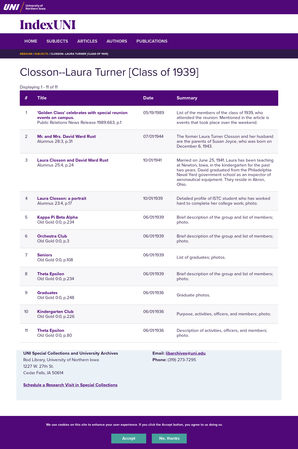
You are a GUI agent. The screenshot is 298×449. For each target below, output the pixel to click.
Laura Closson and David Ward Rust (72, 160)
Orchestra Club (52, 235)
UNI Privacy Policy (238, 424)
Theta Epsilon (50, 273)
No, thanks (169, 438)
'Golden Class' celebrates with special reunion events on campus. (82, 115)
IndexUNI (48, 24)
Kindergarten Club (55, 311)
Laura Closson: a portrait (61, 198)
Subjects (57, 41)
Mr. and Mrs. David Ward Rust (66, 136)
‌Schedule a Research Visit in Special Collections (70, 384)
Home (30, 41)
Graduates (47, 292)
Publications (151, 41)
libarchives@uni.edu (186, 353)
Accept (128, 438)
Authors (117, 41)
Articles (87, 41)
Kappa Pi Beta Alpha (57, 217)
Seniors (44, 254)
